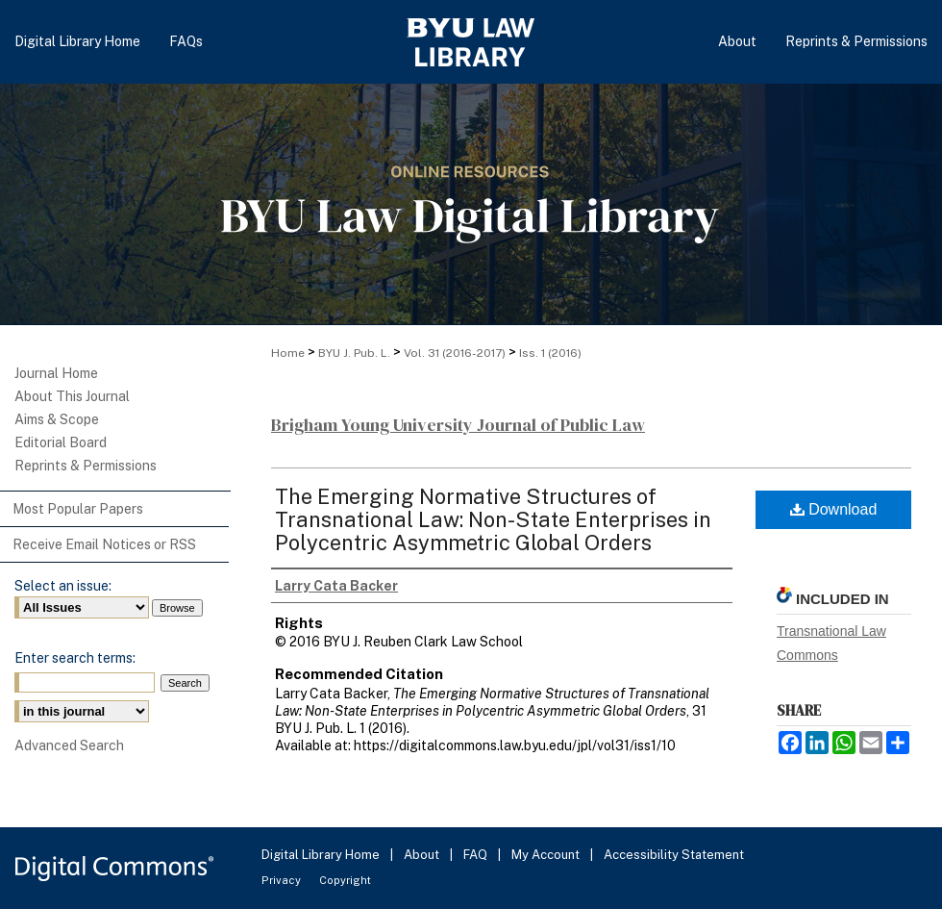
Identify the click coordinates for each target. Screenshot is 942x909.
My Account (547, 854)
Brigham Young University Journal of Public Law (458, 425)
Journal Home (56, 373)
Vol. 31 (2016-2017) (455, 353)
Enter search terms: (75, 658)
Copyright (345, 880)
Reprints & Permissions (85, 465)
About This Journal (72, 396)
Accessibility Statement (674, 854)
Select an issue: (63, 585)
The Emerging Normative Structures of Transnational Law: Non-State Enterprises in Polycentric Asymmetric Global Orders (493, 519)
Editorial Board (60, 442)
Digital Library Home (322, 854)
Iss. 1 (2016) (550, 353)
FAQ (476, 854)
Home (288, 353)
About (423, 854)
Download (834, 509)
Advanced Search (69, 745)
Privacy (282, 880)
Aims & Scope (56, 419)
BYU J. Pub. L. (354, 353)
